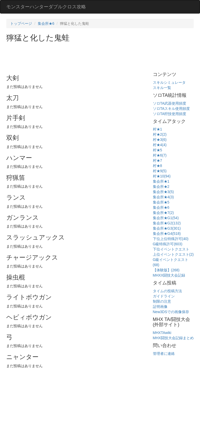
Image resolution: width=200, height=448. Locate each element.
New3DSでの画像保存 (171, 312)
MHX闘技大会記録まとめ (173, 338)
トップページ (21, 23)
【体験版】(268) (166, 270)
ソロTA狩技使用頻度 (169, 114)
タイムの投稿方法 (167, 291)
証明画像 (160, 306)
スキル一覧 (162, 88)
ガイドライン (164, 296)
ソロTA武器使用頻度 (169, 103)
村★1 (157, 129)
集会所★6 (46, 23)
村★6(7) (160, 155)
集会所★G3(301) (167, 228)
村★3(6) (160, 140)
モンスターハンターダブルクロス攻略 (46, 6)
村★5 (157, 150)
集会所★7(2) (163, 213)
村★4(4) (160, 145)
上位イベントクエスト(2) (173, 254)
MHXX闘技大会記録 (169, 275)
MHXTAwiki (162, 333)
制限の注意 (162, 301)
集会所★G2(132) (167, 223)
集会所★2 (161, 186)
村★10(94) (162, 176)
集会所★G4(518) (167, 233)
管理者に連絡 (164, 353)
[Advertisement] (101, 56)
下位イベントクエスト (171, 249)
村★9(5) (160, 171)
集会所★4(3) (163, 197)
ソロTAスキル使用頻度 (171, 108)
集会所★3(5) (163, 192)
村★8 (157, 166)
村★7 (157, 160)
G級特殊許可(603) (168, 244)
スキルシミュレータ (169, 82)
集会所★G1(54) (166, 218)
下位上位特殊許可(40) (171, 239)
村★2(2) (160, 134)
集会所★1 (161, 181)
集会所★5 (161, 202)
